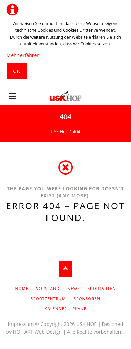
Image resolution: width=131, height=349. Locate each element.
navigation (12, 96)
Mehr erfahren (23, 55)
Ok (16, 71)
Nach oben (65, 269)
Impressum (21, 324)
